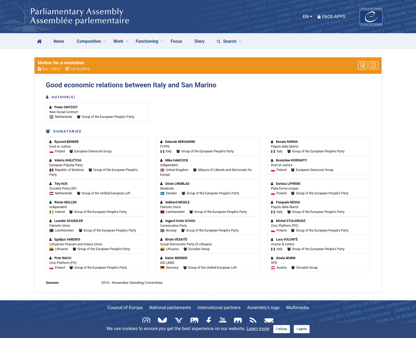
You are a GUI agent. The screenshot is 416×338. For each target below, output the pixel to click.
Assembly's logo (263, 307)
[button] (208, 65)
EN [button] (306, 16)
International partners (219, 307)
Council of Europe (125, 307)
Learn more (257, 328)
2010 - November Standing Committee (131, 282)
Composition (89, 41)
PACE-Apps (331, 16)
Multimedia (297, 307)
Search (226, 41)
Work (118, 41)
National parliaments (170, 307)
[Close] (281, 329)
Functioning (147, 41)
